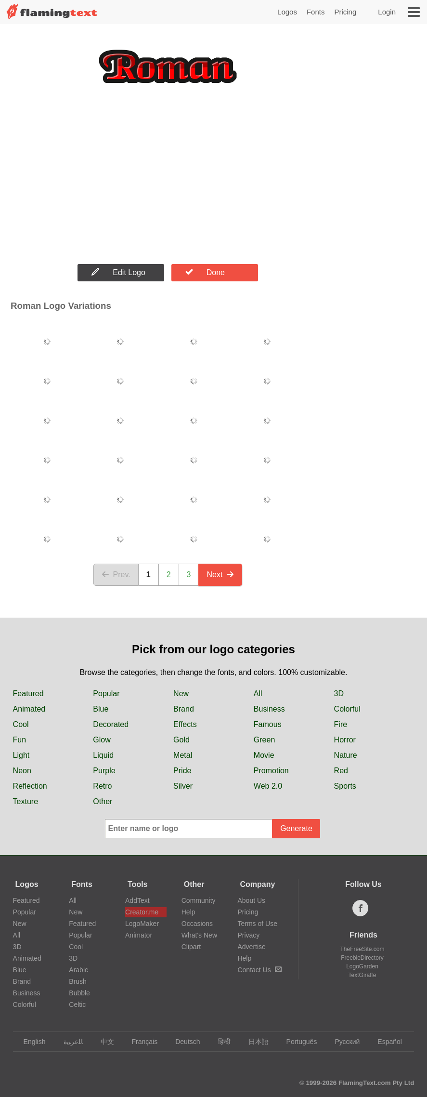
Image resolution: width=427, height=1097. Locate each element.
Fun (19, 740)
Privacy (248, 935)
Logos (287, 12)
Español (385, 1041)
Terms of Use (257, 923)
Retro (102, 786)
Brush (78, 981)
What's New (199, 935)
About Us (251, 900)
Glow (101, 740)
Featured (28, 693)
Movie (264, 755)
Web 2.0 (268, 786)
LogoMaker (142, 923)
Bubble (79, 993)
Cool (21, 724)
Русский (342, 1041)
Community (198, 900)
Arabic (78, 970)
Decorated (111, 724)
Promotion (271, 771)
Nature (345, 755)
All (258, 693)
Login (387, 12)
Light (21, 755)
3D (339, 693)
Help (188, 912)
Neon (22, 771)
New (181, 693)
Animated (29, 709)
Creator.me (141, 912)
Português (297, 1041)
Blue (100, 709)
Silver (183, 786)
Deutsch (183, 1041)
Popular (106, 693)
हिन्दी (220, 1041)
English (30, 1041)
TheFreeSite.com (362, 949)
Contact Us (259, 970)
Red (341, 771)
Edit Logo (118, 272)
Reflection (30, 786)
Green (264, 740)
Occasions (197, 923)
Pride (182, 771)
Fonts (316, 12)
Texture (25, 801)
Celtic (77, 1004)
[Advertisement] (167, 182)
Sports (345, 786)
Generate (296, 828)
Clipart (191, 947)
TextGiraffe (362, 975)
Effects (185, 724)
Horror (345, 740)
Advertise (251, 947)
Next (220, 574)
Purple (104, 771)
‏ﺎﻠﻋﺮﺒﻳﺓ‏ (68, 1041)
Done (205, 272)
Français (140, 1041)
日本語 (254, 1041)
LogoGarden (362, 966)
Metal (182, 755)
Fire (341, 724)
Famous (268, 724)
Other (102, 801)
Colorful (347, 709)
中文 (102, 1041)
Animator (138, 935)
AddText (137, 900)
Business (269, 709)
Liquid (103, 755)
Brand (183, 709)
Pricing (345, 12)
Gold (181, 740)
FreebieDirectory (362, 957)
